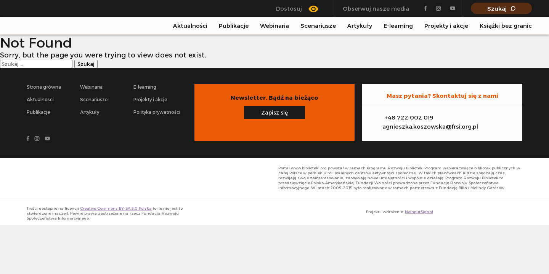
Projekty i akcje (446, 25)
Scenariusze (318, 25)
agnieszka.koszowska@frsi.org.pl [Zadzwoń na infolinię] (430, 126)
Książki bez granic (506, 25)
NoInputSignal (419, 211)
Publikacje (234, 25)
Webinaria (274, 25)
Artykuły (359, 25)
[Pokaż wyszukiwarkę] (529, 25)
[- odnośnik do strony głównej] (63, 178)
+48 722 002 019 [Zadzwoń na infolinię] (409, 117)
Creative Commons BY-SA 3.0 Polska (116, 208)
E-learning (398, 25)
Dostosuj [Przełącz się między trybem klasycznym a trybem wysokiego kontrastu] (289, 8)
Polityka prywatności (156, 112)
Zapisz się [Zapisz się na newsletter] (274, 112)
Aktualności (190, 25)
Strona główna (44, 87)
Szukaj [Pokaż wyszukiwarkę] (497, 8)
